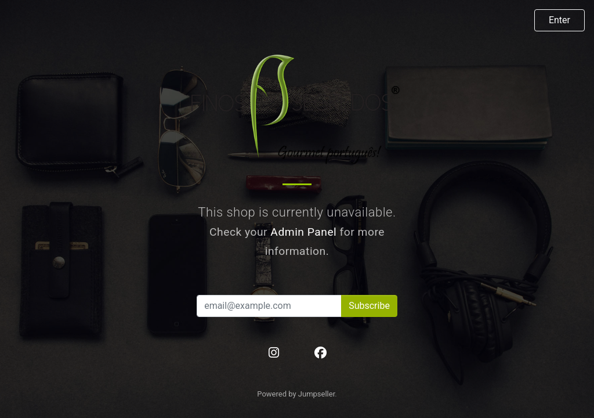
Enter (559, 20)
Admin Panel (303, 232)
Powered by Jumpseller (296, 394)
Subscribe (369, 305)
